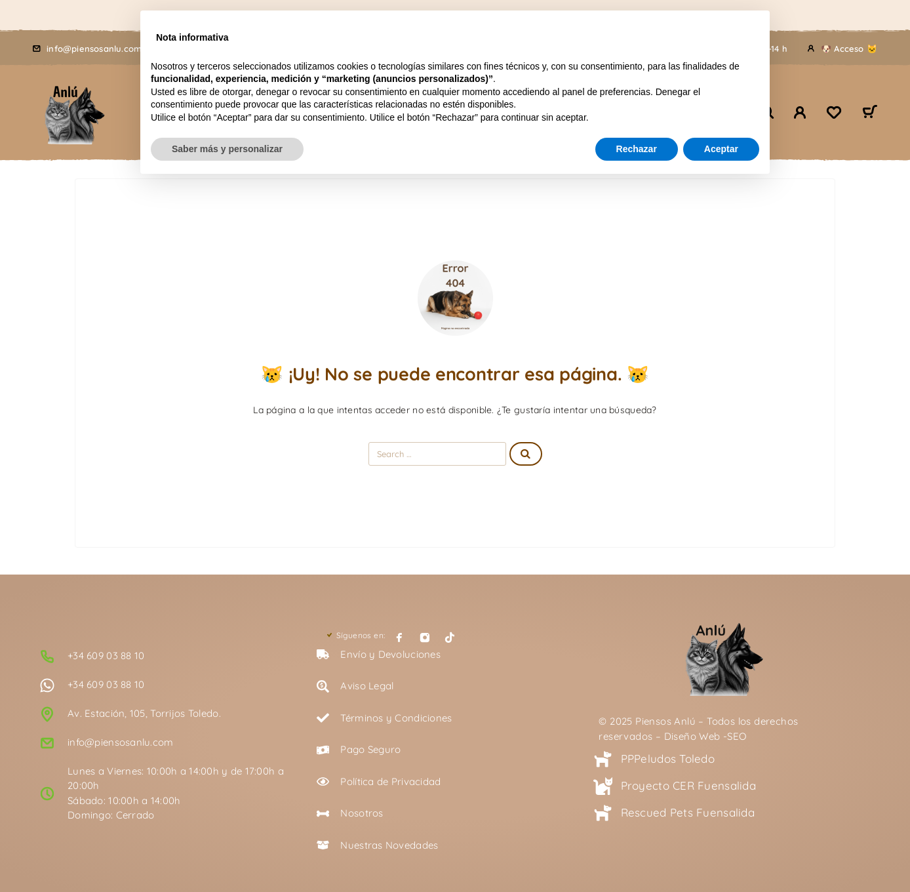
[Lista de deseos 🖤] (834, 114)
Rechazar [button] (636, 149)
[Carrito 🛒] (869, 113)
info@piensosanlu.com (94, 48)
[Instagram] (424, 637)
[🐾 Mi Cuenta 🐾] (800, 112)
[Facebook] (399, 637)
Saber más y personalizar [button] (227, 149)
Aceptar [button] (721, 149)
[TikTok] (449, 637)
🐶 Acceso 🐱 (849, 48)
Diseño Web (692, 736)
